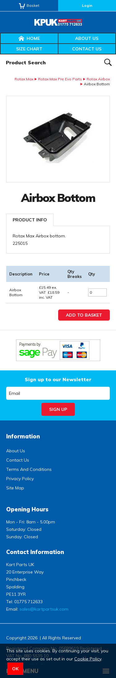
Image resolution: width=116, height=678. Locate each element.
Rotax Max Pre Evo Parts (60, 79)
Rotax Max (24, 79)
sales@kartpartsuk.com (43, 609)
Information (23, 436)
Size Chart (29, 49)
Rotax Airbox (98, 79)
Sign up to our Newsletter (58, 379)
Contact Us (86, 49)
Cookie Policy (87, 659)
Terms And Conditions (29, 469)
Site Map (15, 488)
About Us (86, 38)
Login (87, 5)
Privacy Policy (20, 478)
